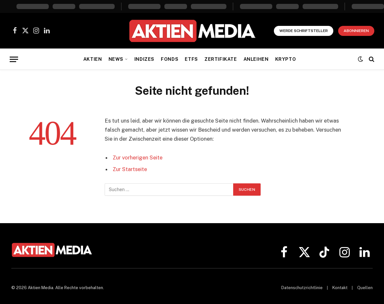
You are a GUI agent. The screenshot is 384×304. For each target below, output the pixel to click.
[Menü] (14, 59)
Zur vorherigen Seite (138, 157)
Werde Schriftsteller (303, 30)
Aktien (92, 59)
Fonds (169, 59)
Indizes (144, 59)
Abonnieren (356, 30)
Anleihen (256, 59)
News (116, 59)
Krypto (285, 59)
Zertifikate (220, 59)
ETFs (191, 59)
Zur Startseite (130, 169)
